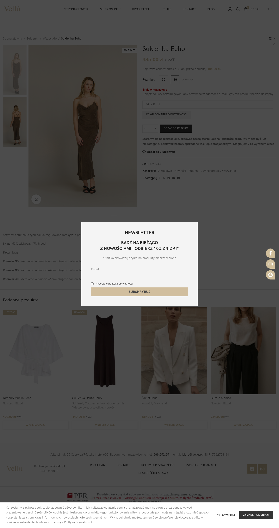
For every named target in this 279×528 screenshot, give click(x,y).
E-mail (95, 269)
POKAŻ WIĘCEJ (225, 515)
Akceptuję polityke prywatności (114, 283)
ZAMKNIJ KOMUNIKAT (256, 515)
